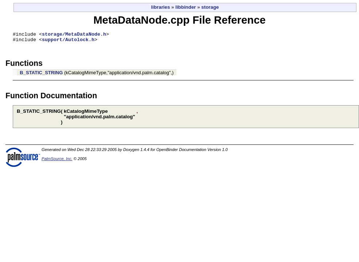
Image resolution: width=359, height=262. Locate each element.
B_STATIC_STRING (41, 75)
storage (210, 7)
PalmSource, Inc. (57, 161)
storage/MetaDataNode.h (74, 35)
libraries (160, 7)
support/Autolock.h (68, 41)
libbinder (185, 7)
